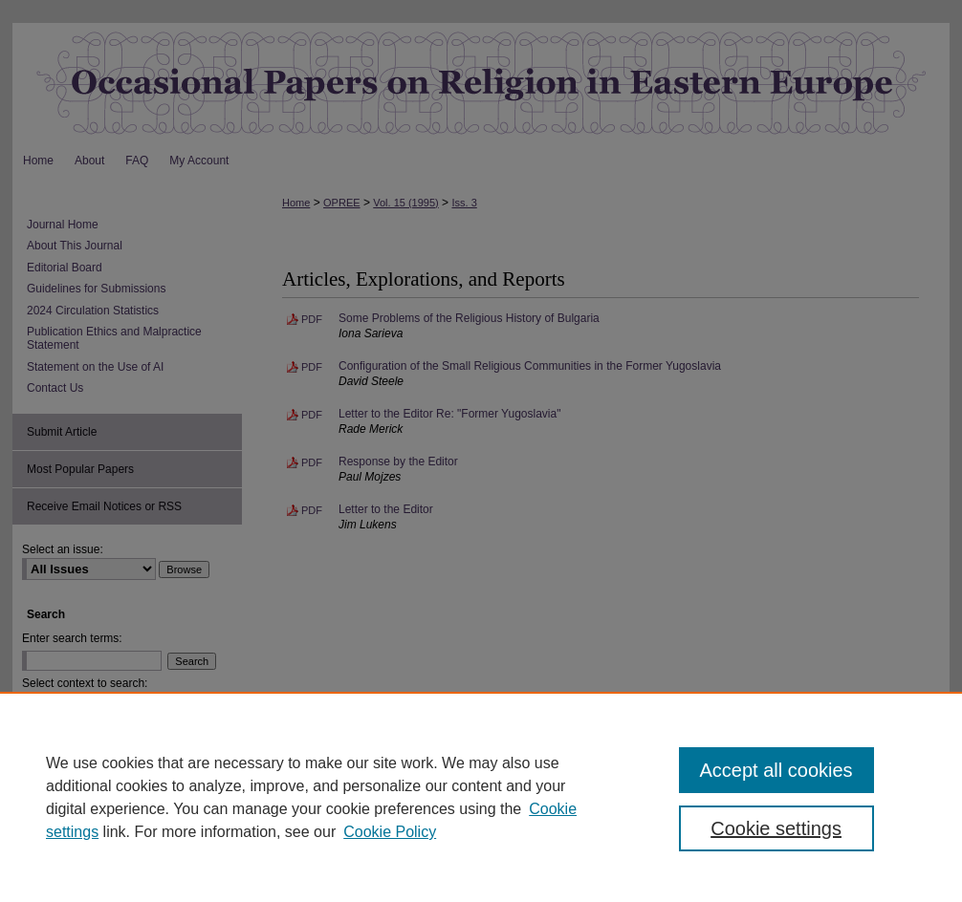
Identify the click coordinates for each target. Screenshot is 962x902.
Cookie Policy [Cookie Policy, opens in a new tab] (389, 832)
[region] (481, 797)
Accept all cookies (776, 770)
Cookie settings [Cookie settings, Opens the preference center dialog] (776, 828)
